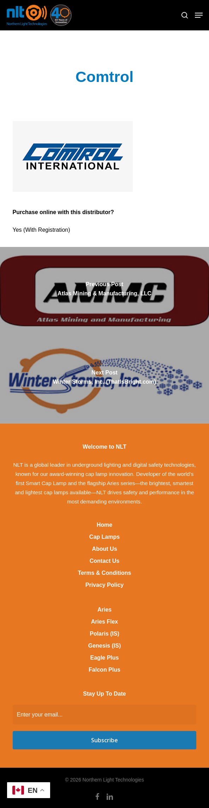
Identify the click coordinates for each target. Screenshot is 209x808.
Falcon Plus (104, 670)
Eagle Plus (104, 658)
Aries (104, 610)
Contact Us (104, 561)
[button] (199, 15)
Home (104, 525)
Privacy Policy (104, 585)
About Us (104, 549)
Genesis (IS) (104, 646)
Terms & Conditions (104, 573)
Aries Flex (104, 622)
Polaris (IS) (104, 634)
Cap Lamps (104, 537)
